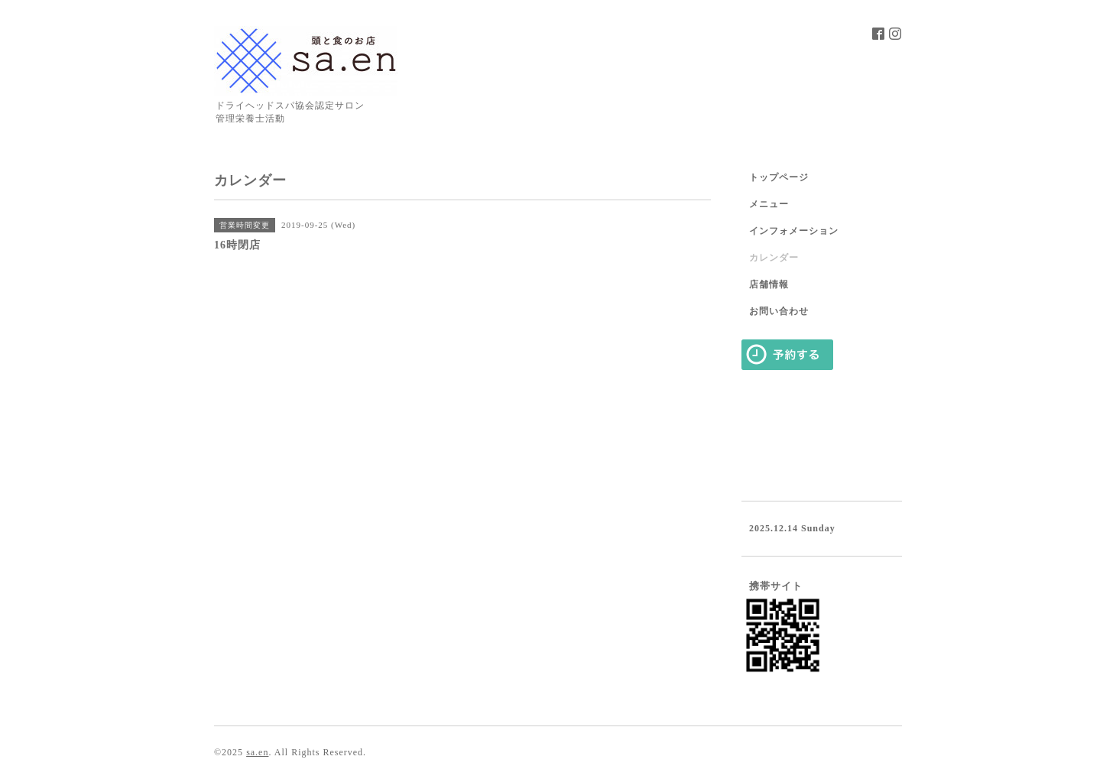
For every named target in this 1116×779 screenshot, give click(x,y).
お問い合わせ (779, 311)
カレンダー (774, 257)
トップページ (779, 177)
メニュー (769, 204)
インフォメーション (794, 231)
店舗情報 (769, 284)
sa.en (257, 752)
